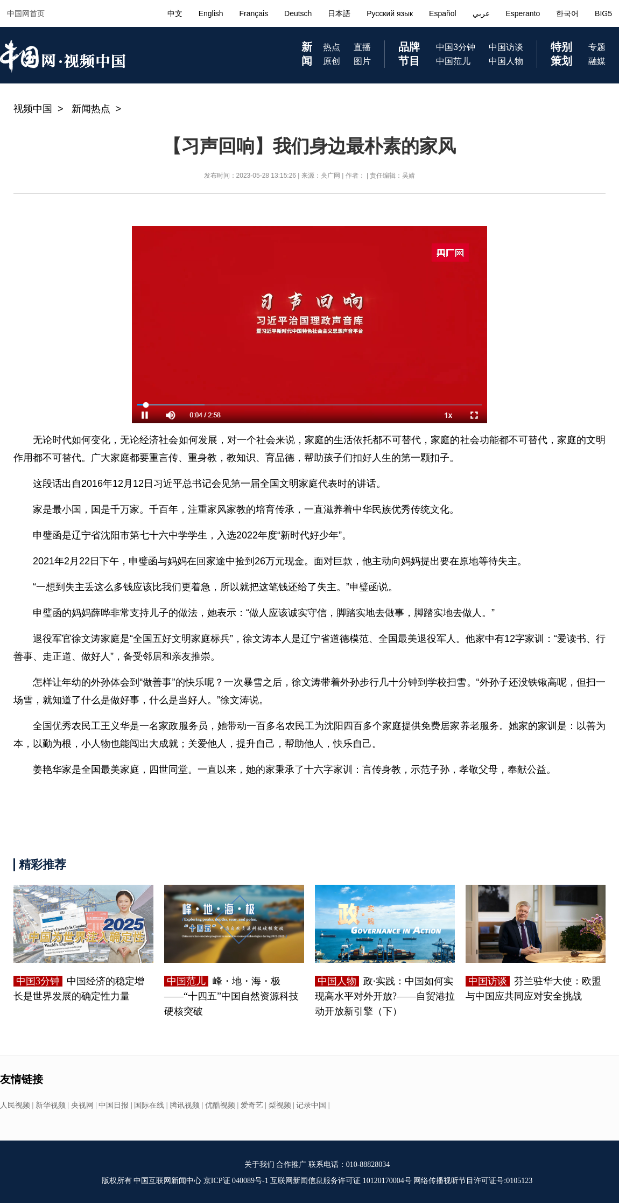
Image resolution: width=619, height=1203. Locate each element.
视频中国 (32, 108)
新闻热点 (91, 108)
